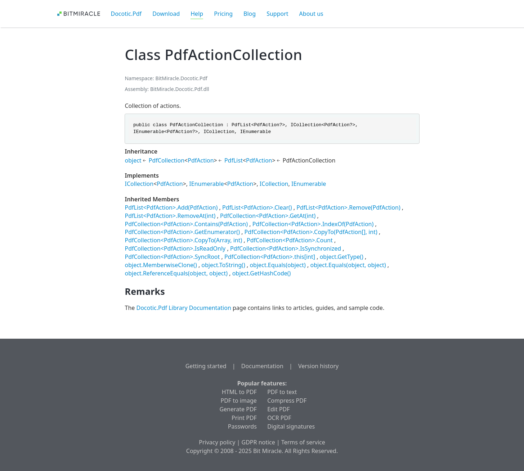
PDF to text (282, 392)
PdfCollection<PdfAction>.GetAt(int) (267, 216)
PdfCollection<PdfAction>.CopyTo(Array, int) (183, 240)
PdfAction (201, 160)
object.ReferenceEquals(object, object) (176, 273)
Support (277, 14)
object (133, 160)
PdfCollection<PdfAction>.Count (290, 240)
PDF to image (239, 400)
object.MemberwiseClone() (161, 265)
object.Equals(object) (278, 265)
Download (166, 14)
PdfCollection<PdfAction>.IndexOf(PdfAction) (313, 224)
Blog (249, 14)
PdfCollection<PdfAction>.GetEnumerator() (182, 232)
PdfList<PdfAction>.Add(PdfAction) (171, 207)
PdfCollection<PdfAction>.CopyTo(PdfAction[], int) (311, 232)
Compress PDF (286, 400)
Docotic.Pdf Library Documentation (183, 308)
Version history (318, 366)
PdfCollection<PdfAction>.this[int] (269, 257)
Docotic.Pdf (126, 14)
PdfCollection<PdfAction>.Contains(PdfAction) (186, 224)
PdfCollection (166, 160)
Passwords (242, 426)
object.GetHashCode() (261, 273)
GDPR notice (258, 442)
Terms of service (303, 442)
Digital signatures (291, 426)
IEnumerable (206, 184)
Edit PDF (278, 409)
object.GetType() (341, 257)
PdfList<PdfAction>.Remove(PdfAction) (348, 207)
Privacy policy (217, 442)
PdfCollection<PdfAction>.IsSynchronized (285, 248)
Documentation (262, 366)
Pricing (223, 14)
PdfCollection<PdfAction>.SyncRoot (172, 257)
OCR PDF (279, 418)
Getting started (206, 366)
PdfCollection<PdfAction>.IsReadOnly (175, 248)
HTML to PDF (239, 392)
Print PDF (244, 418)
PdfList (233, 160)
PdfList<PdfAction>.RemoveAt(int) (170, 216)
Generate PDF (237, 409)
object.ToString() (223, 265)
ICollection (139, 184)
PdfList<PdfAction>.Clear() (257, 207)
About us (311, 14)
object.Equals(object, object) (348, 265)
